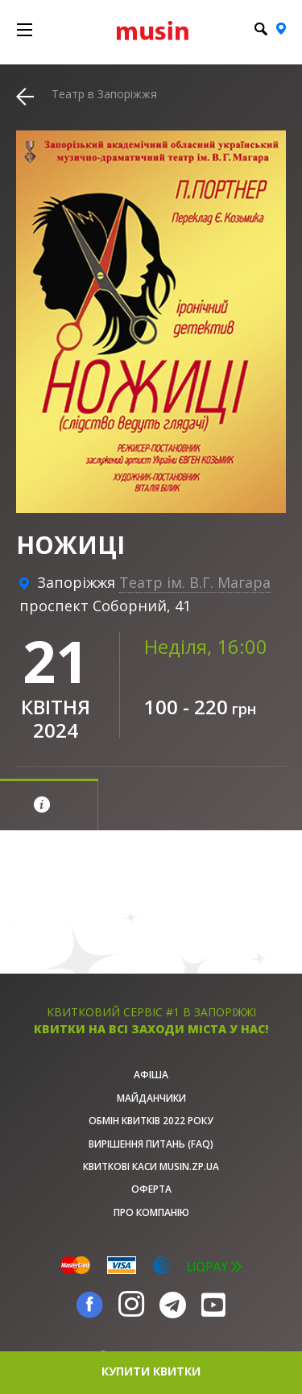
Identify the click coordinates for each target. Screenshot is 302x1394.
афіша (151, 1075)
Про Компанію (151, 1212)
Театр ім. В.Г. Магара (195, 582)
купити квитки (151, 1371)
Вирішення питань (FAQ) (151, 1144)
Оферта (151, 1189)
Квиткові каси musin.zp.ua (151, 1166)
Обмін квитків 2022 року (151, 1120)
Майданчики (151, 1098)
